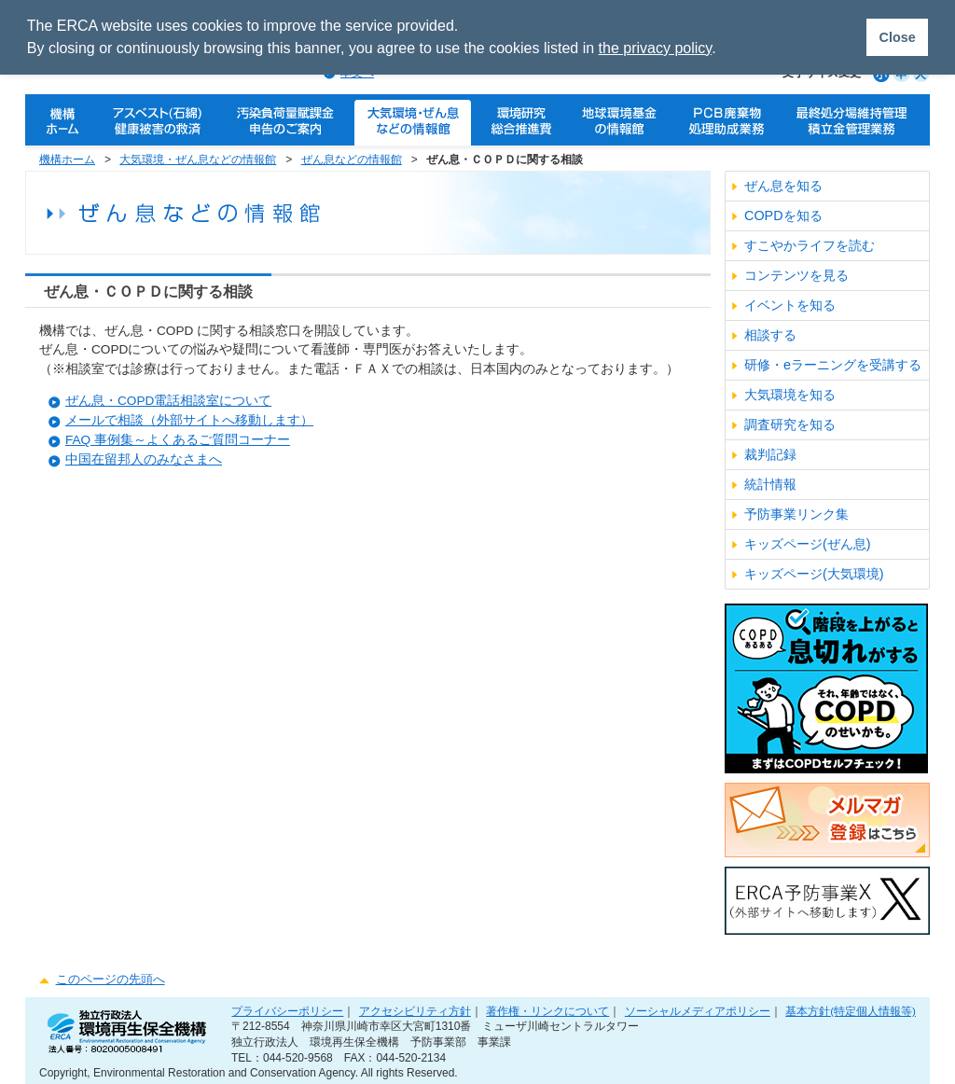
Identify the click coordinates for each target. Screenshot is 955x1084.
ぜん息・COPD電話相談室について (168, 401)
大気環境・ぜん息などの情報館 (197, 159)
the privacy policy (656, 48)
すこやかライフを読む (809, 245)
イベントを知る (790, 305)
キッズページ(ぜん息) (807, 543)
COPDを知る (783, 215)
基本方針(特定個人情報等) (850, 1011)
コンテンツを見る (796, 275)
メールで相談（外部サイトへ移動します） (189, 420)
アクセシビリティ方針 (415, 1011)
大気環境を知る (790, 394)
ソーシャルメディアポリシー (697, 1011)
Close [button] (897, 37)
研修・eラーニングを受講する (832, 364)
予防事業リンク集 (796, 514)
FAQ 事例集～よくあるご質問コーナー (177, 440)
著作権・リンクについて (547, 1011)
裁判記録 (770, 454)
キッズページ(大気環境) (814, 573)
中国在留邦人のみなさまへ (143, 459)
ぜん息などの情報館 (351, 159)
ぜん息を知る (783, 185)
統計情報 (770, 484)
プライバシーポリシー (287, 1011)
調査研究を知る (790, 424)
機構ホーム (67, 159)
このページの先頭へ (110, 979)
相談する (770, 334)
